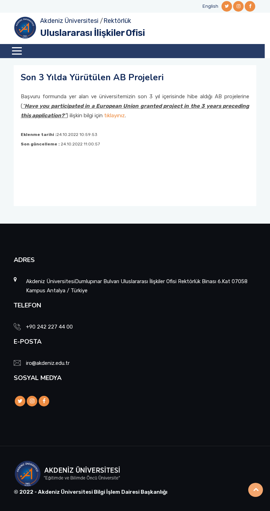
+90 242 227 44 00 (49, 327)
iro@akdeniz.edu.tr (48, 363)
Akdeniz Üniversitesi (69, 21)
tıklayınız (114, 115)
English (210, 6)
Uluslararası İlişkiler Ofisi (92, 32)
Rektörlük (117, 21)
